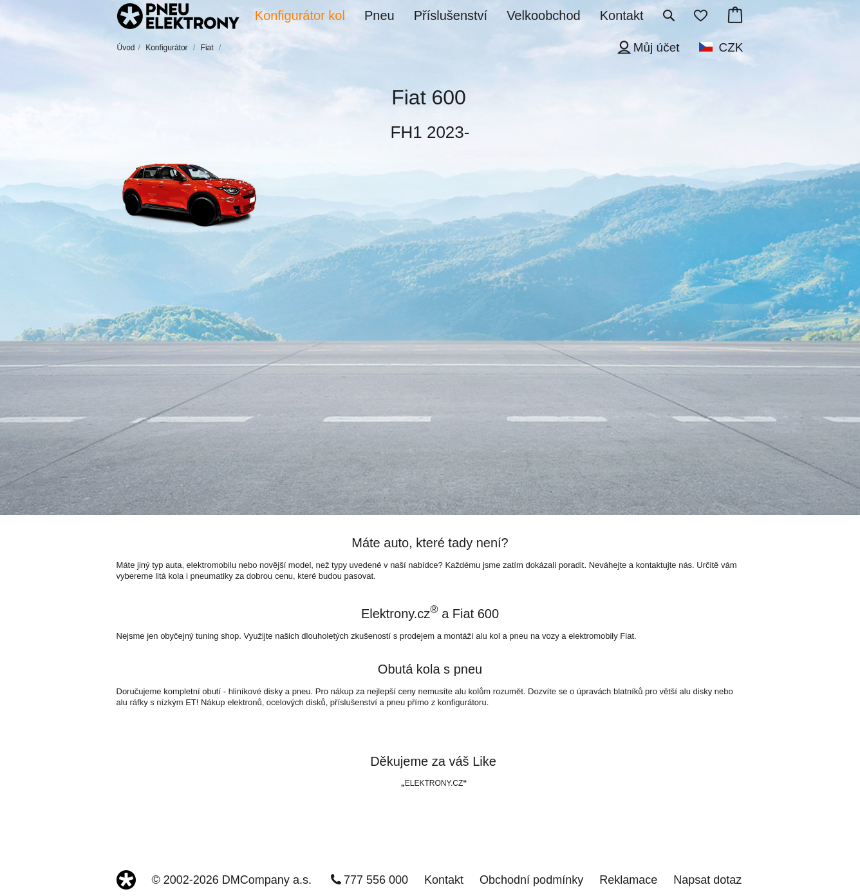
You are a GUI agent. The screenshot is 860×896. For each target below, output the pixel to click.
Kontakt (443, 879)
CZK (731, 47)
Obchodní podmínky (531, 879)
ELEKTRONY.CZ (434, 783)
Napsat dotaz (707, 879)
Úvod (126, 47)
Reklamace (628, 879)
